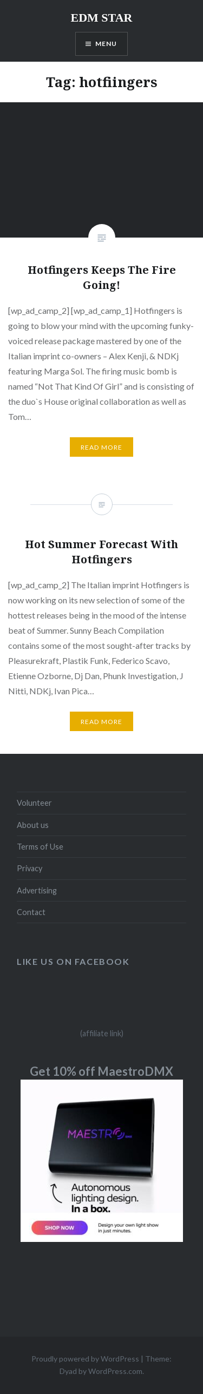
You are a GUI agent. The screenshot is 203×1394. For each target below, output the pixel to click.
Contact (31, 912)
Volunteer (34, 802)
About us (33, 825)
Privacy (29, 868)
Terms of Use (40, 846)
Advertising (37, 890)
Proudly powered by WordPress (85, 1358)
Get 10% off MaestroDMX (101, 1071)
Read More (102, 447)
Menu (106, 44)
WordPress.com (115, 1371)
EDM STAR (102, 17)
